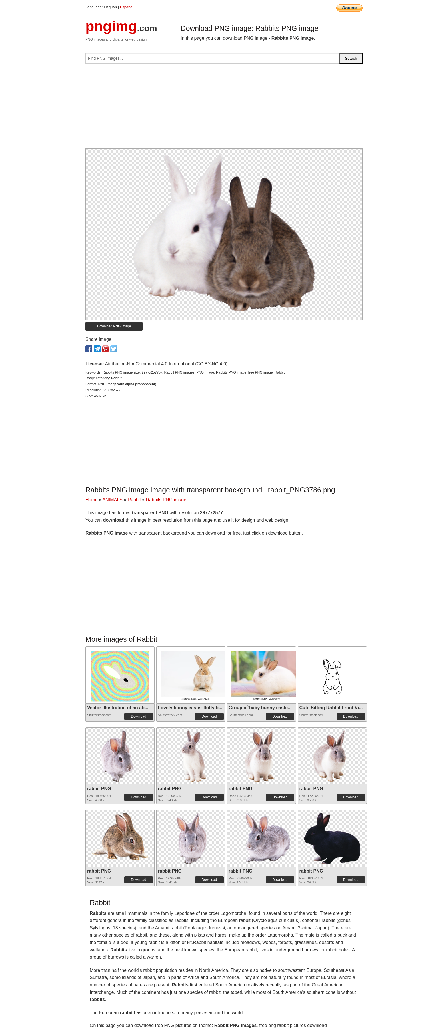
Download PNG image (114, 326)
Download (138, 716)
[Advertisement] (224, 108)
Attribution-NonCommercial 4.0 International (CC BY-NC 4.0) (166, 363)
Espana (126, 7)
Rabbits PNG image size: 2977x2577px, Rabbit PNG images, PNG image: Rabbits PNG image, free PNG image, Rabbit (193, 372)
